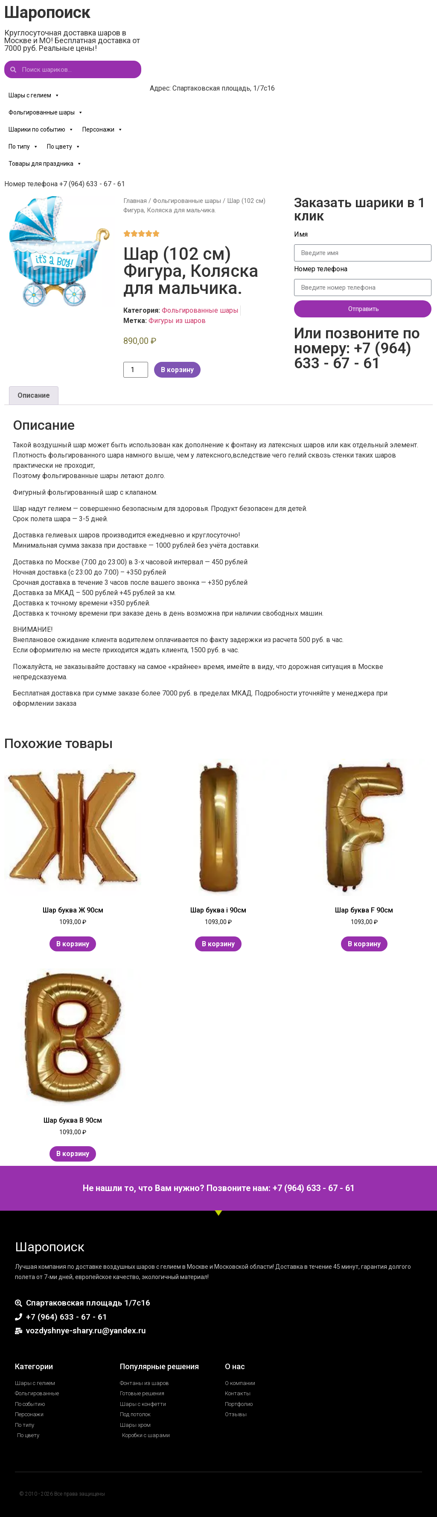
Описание (33, 395)
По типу (23, 146)
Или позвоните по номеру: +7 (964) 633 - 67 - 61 (357, 348)
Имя (301, 234)
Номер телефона (321, 269)
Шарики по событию (41, 129)
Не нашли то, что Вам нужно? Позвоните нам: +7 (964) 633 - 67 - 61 (219, 1188)
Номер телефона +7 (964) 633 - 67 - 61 (64, 184)
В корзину (177, 370)
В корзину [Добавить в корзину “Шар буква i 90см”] (218, 944)
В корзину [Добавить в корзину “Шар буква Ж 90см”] (72, 944)
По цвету (64, 146)
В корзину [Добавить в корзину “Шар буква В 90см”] (72, 1154)
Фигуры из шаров (177, 321)
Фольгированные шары (46, 112)
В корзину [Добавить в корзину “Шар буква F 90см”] (364, 944)
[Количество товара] (135, 370)
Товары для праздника (45, 163)
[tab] (33, 395)
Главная (135, 201)
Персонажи (102, 129)
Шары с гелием (34, 95)
